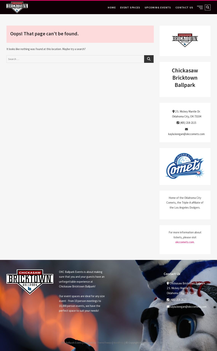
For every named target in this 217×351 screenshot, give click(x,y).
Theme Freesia (104, 342)
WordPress (118, 342)
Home (112, 7)
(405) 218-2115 (186, 123)
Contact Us (184, 7)
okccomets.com (184, 242)
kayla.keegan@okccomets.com (187, 306)
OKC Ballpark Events (71, 342)
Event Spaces (130, 7)
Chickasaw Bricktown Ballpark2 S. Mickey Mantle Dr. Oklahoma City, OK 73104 (186, 288)
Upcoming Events (158, 7)
